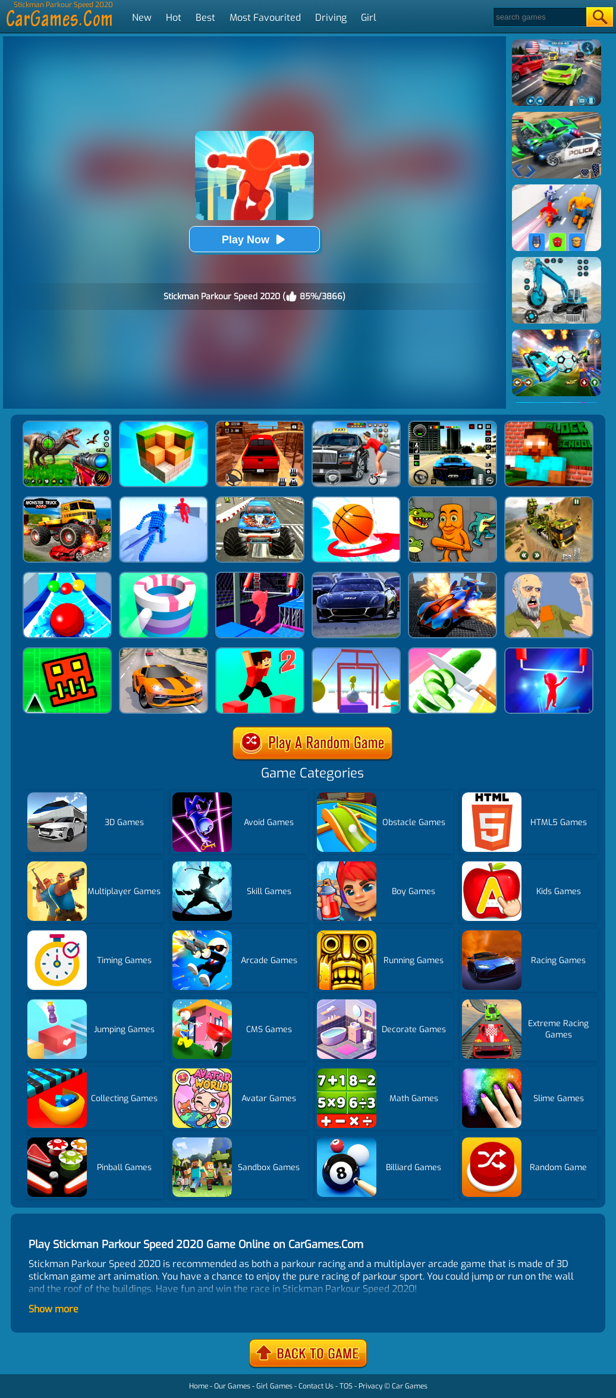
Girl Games (274, 1386)
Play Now (254, 239)
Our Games (232, 1386)
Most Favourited (265, 17)
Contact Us (316, 1386)
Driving (331, 17)
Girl (368, 17)
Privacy (370, 1386)
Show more (53, 1309)
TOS (346, 1386)
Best (205, 17)
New (142, 17)
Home (198, 1386)
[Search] (539, 17)
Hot (173, 17)
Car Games (410, 1386)
